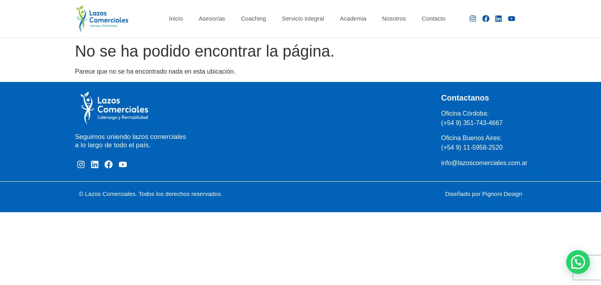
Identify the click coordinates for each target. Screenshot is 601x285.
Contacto (434, 18)
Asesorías (212, 18)
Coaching (253, 18)
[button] (578, 262)
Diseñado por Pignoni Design (483, 193)
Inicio (176, 18)
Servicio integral (303, 18)
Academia (353, 18)
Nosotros (394, 18)
